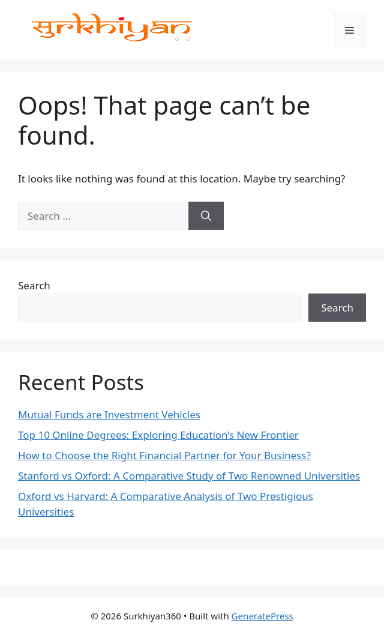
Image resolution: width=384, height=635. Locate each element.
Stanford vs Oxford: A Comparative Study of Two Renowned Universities (189, 476)
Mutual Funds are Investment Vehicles (109, 414)
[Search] (206, 216)
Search (34, 285)
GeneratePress (262, 616)
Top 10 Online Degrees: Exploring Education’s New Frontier (158, 435)
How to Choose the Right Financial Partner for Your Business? (164, 455)
